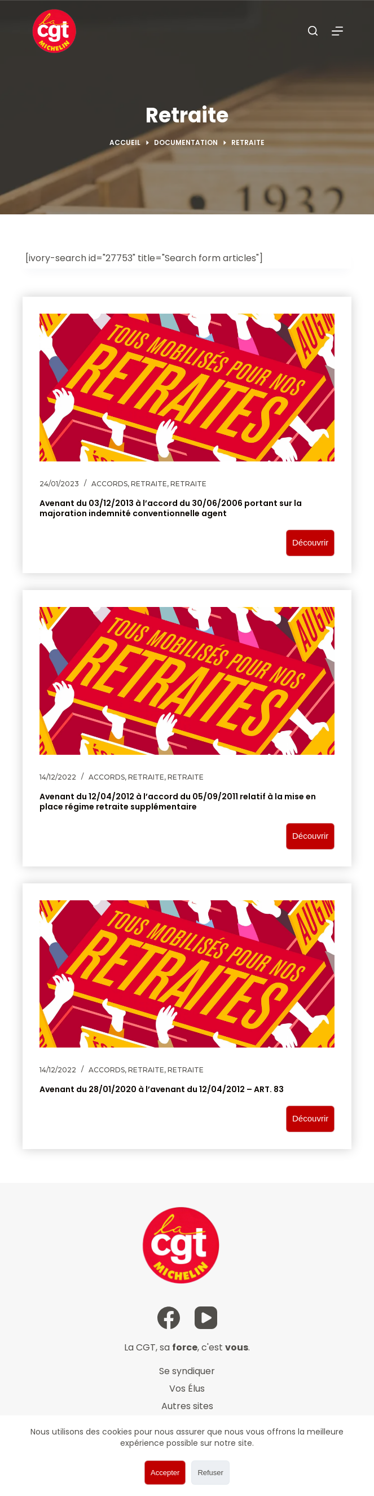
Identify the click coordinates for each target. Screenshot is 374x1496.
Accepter (165, 1472)
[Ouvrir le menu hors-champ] (337, 31)
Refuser (210, 1472)
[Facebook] (168, 1317)
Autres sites (187, 1406)
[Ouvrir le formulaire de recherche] (313, 31)
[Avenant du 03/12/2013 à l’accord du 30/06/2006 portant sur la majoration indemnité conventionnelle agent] (187, 387)
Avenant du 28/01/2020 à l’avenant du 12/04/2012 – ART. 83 (161, 1089)
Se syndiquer (187, 1371)
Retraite (149, 483)
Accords (109, 483)
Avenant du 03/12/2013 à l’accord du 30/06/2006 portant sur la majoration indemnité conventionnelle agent (170, 508)
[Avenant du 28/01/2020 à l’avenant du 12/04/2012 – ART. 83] (187, 974)
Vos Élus (187, 1388)
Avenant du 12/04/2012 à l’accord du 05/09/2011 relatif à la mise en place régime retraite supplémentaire (177, 801)
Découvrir (310, 542)
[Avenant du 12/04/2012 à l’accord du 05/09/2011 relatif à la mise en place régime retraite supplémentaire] (187, 681)
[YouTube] (206, 1317)
